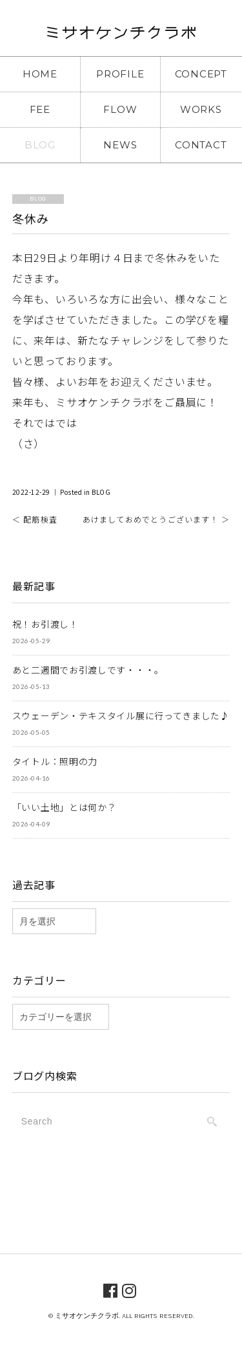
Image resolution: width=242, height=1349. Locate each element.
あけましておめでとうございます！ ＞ (156, 519)
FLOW (120, 109)
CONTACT (201, 145)
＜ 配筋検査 (34, 519)
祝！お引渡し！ (45, 623)
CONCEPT (201, 74)
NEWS (120, 145)
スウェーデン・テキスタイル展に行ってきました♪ (121, 715)
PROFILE (120, 74)
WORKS (201, 109)
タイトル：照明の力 (54, 761)
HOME (40, 74)
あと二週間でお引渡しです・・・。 (88, 669)
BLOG (40, 145)
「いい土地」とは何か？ (64, 807)
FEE (40, 109)
